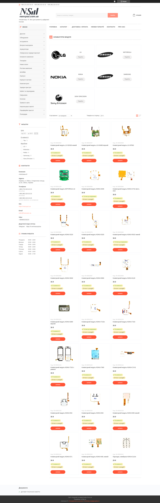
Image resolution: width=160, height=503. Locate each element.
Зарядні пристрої (25, 87)
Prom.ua (89, 497)
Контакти (111, 27)
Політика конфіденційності (91, 501)
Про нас (121, 27)
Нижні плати (24, 64)
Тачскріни (23, 60)
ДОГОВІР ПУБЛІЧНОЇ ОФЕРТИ (30, 492)
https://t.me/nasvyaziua (33, 226)
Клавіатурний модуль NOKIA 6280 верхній (62, 323)
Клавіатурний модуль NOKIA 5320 (93, 234)
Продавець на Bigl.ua (80, 499)
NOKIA (80, 74)
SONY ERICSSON (80, 96)
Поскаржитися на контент (76, 501)
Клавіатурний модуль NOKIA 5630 (62, 278)
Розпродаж (23, 114)
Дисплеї (22, 34)
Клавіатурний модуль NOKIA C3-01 (124, 367)
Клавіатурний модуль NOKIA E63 (92, 413)
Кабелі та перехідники (27, 91)
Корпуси (22, 76)
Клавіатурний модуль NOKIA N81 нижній (95, 456)
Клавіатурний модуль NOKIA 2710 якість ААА (126, 190)
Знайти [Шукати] (112, 15)
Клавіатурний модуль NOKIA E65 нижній (126, 413)
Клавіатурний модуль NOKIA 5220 (62, 234)
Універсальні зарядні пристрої (30, 53)
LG (81, 52)
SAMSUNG (127, 74)
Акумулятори (24, 49)
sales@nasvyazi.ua (25, 213)
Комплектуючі (24, 83)
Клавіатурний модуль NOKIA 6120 (124, 278)
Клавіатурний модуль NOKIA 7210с (93, 322)
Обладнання (24, 37)
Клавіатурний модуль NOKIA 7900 (93, 367)
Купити (58, 160)
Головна (53, 27)
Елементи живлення (26, 57)
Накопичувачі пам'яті (27, 106)
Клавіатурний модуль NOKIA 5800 (93, 278)
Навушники (23, 95)
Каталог (63, 27)
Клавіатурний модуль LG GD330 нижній (64, 145)
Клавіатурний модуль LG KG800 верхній (95, 145)
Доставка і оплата (80, 27)
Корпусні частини (25, 80)
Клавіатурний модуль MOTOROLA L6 (63, 189)
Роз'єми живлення (26, 68)
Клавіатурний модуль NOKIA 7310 (124, 322)
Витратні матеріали (26, 45)
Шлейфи (23, 72)
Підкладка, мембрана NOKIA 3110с (124, 456)
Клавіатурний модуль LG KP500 (123, 145)
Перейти (80, 57)
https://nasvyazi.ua (25, 206)
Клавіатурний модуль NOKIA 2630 (93, 189)
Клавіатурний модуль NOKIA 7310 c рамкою (62, 368)
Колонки (22, 99)
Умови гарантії (97, 27)
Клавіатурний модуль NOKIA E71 (61, 456)
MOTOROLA (127, 52)
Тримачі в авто (25, 103)
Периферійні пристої (27, 110)
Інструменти (24, 41)
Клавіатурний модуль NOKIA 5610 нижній (126, 234)
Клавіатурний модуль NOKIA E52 (61, 413)
